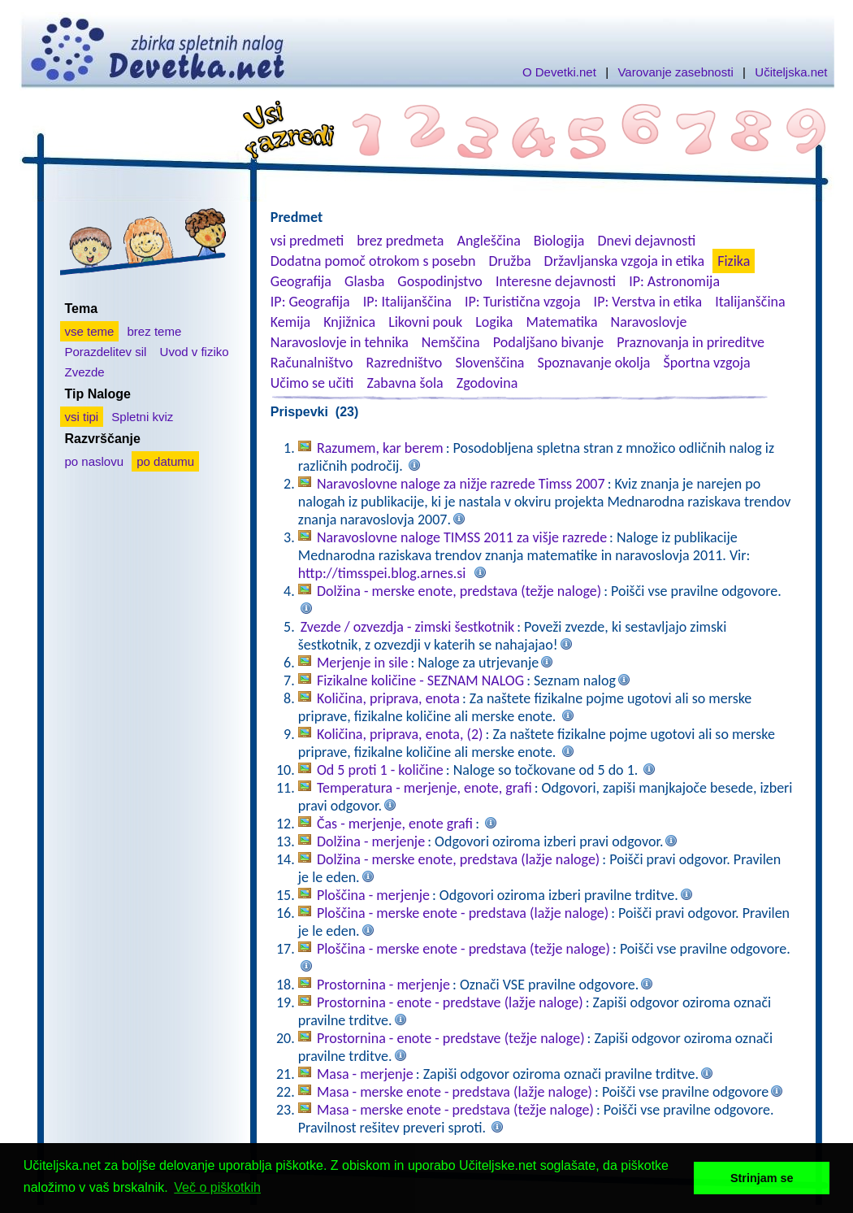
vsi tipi (82, 417)
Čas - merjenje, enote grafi (395, 824)
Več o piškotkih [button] (217, 1187)
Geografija (301, 281)
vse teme (90, 331)
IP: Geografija (310, 302)
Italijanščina (750, 302)
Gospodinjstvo (440, 281)
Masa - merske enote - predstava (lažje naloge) (454, 1092)
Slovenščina (489, 363)
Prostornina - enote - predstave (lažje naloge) (450, 1002)
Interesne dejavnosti (556, 281)
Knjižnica (349, 322)
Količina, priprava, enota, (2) (400, 734)
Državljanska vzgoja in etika (624, 261)
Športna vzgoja (706, 363)
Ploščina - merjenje (373, 895)
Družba (510, 261)
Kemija (290, 322)
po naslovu (94, 461)
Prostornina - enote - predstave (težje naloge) (451, 1038)
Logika (494, 322)
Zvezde (85, 372)
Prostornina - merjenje (383, 984)
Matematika (562, 322)
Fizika (733, 261)
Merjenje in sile (363, 663)
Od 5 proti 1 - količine (380, 770)
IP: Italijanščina (407, 302)
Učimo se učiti (312, 383)
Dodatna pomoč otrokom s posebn (373, 261)
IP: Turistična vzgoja (523, 302)
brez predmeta (400, 241)
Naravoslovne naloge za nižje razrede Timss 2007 (461, 484)
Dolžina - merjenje (371, 841)
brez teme (155, 331)
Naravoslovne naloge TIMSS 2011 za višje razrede (462, 537)
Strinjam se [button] (762, 1178)
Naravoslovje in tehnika (340, 342)
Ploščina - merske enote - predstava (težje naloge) (463, 949)
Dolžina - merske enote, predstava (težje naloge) (459, 591)
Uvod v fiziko (194, 352)
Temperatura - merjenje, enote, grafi (424, 788)
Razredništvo (404, 363)
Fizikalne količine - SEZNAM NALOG (420, 680)
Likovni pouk (425, 322)
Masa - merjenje (365, 1074)
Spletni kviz (142, 417)
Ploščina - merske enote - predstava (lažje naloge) (462, 913)
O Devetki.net (559, 72)
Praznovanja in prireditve (690, 342)
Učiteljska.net (791, 72)
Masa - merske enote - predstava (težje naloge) (455, 1110)
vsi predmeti (307, 241)
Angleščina (488, 241)
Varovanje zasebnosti (675, 72)
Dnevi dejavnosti (647, 241)
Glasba (364, 281)
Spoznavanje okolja (594, 363)
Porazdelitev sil (106, 352)
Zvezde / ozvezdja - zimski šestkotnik (407, 627)
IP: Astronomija (674, 281)
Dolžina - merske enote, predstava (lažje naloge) (458, 859)
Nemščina (451, 342)
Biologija (559, 241)
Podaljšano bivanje (548, 342)
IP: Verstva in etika (648, 302)
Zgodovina (487, 383)
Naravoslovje (649, 322)
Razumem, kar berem (380, 448)
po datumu (165, 461)
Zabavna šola (404, 383)
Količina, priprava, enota (388, 698)
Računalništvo (312, 363)
